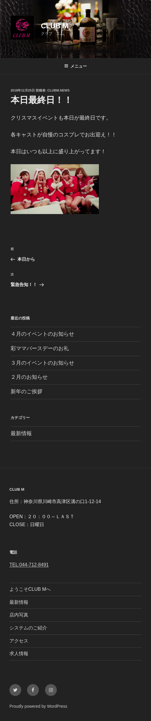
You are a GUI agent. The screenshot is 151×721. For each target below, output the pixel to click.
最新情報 (21, 433)
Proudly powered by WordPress (38, 706)
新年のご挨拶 (26, 391)
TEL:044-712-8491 (29, 564)
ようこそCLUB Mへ (30, 589)
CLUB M (54, 26)
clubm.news (58, 90)
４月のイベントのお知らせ (42, 334)
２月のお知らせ (29, 377)
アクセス (18, 640)
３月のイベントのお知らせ (42, 363)
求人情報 (18, 653)
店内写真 (18, 614)
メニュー (75, 66)
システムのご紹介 (28, 627)
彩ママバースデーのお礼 (40, 348)
